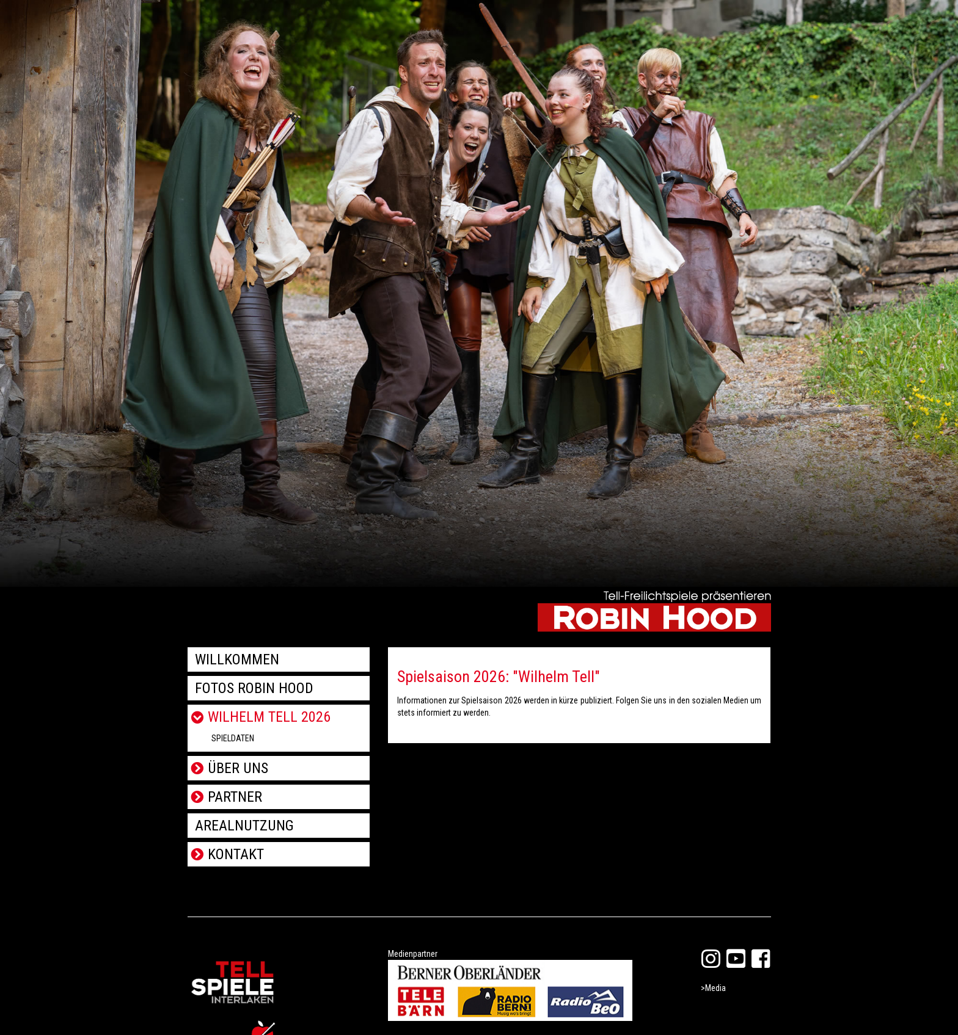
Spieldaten (232, 738)
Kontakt (236, 854)
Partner (235, 796)
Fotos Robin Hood (254, 688)
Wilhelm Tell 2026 (269, 716)
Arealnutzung (244, 825)
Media (715, 988)
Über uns (238, 768)
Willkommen (237, 659)
